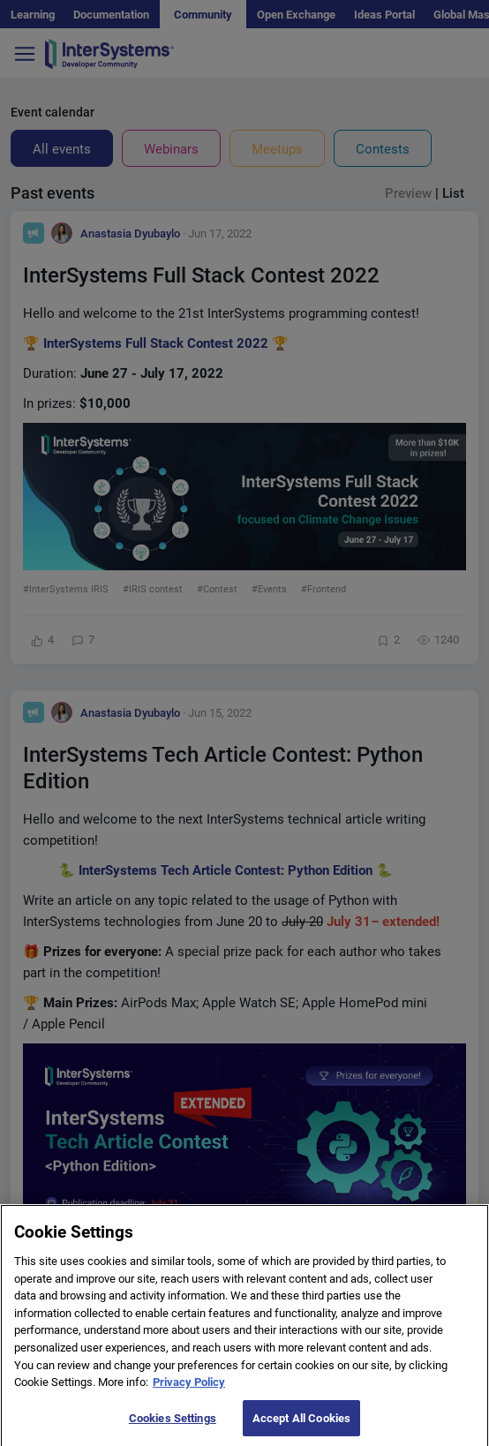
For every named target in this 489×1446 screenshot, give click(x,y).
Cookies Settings (172, 1424)
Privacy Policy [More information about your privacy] (189, 1389)
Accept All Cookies (301, 1424)
